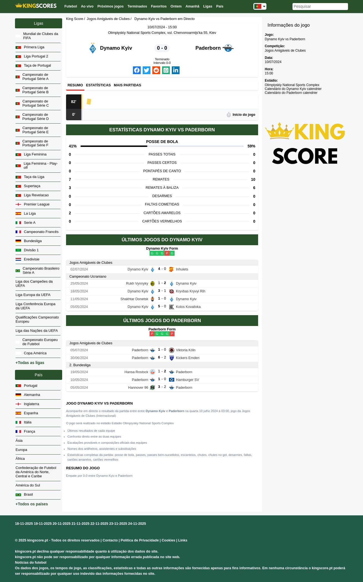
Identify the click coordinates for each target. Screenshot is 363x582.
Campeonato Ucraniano (87, 277)
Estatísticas (98, 85)
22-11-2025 (99, 524)
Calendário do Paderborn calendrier (291, 93)
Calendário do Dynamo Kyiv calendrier (293, 89)
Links (182, 540)
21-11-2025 (80, 524)
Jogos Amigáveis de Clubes (108, 19)
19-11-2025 (43, 524)
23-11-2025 (118, 524)
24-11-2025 (137, 524)
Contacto (110, 540)
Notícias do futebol (30, 563)
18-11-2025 (24, 524)
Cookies (168, 540)
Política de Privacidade (140, 540)
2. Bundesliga (79, 365)
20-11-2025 (61, 524)
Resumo (75, 85)
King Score (74, 19)
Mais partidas (127, 85)
